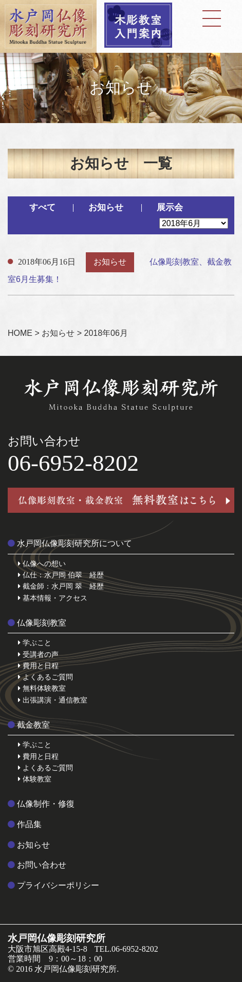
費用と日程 (38, 666)
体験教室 (34, 779)
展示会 (170, 207)
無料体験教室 (42, 688)
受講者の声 (38, 654)
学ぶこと (34, 642)
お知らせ (105, 207)
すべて (42, 207)
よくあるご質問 (45, 677)
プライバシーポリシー (53, 885)
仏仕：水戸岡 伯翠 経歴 (61, 575)
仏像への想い (42, 563)
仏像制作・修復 (41, 803)
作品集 (25, 824)
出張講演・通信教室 (52, 700)
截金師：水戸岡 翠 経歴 (61, 586)
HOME (20, 333)
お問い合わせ (37, 864)
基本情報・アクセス (52, 598)
